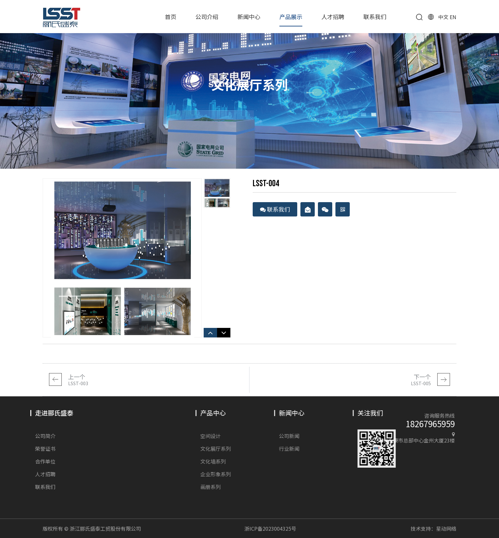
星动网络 (446, 528)
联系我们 (374, 16)
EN (453, 17)
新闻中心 (248, 16)
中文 (443, 17)
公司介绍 (206, 16)
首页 (170, 16)
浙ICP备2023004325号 (270, 528)
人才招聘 (332, 16)
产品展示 (290, 16)
